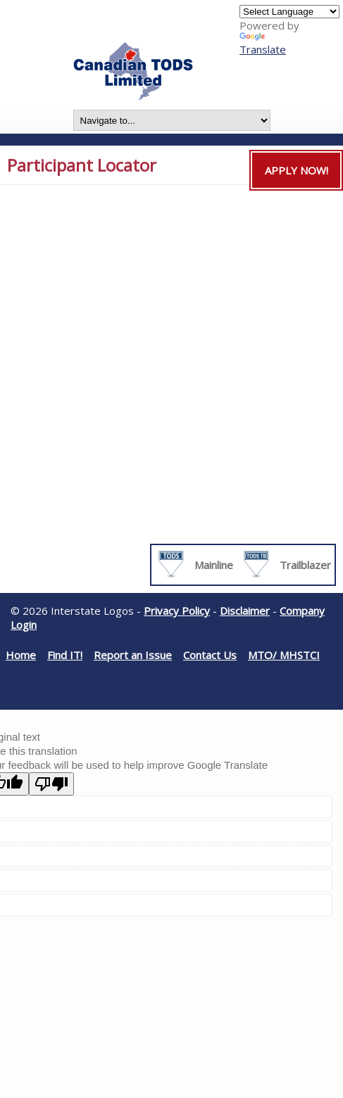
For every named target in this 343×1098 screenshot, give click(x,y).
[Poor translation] (51, 784)
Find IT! (64, 655)
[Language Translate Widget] (289, 11)
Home (21, 655)
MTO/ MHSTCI (284, 655)
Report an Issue (133, 655)
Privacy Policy (177, 611)
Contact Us (210, 655)
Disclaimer (245, 611)
